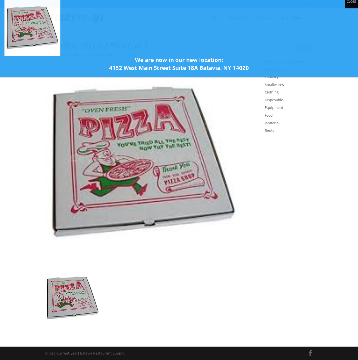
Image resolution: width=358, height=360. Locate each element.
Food (269, 115)
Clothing (272, 92)
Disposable (274, 99)
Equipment (274, 107)
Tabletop (272, 77)
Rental (270, 130)
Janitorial (272, 123)
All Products (275, 69)
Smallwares (274, 84)
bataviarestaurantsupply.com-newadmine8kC (88, 54)
